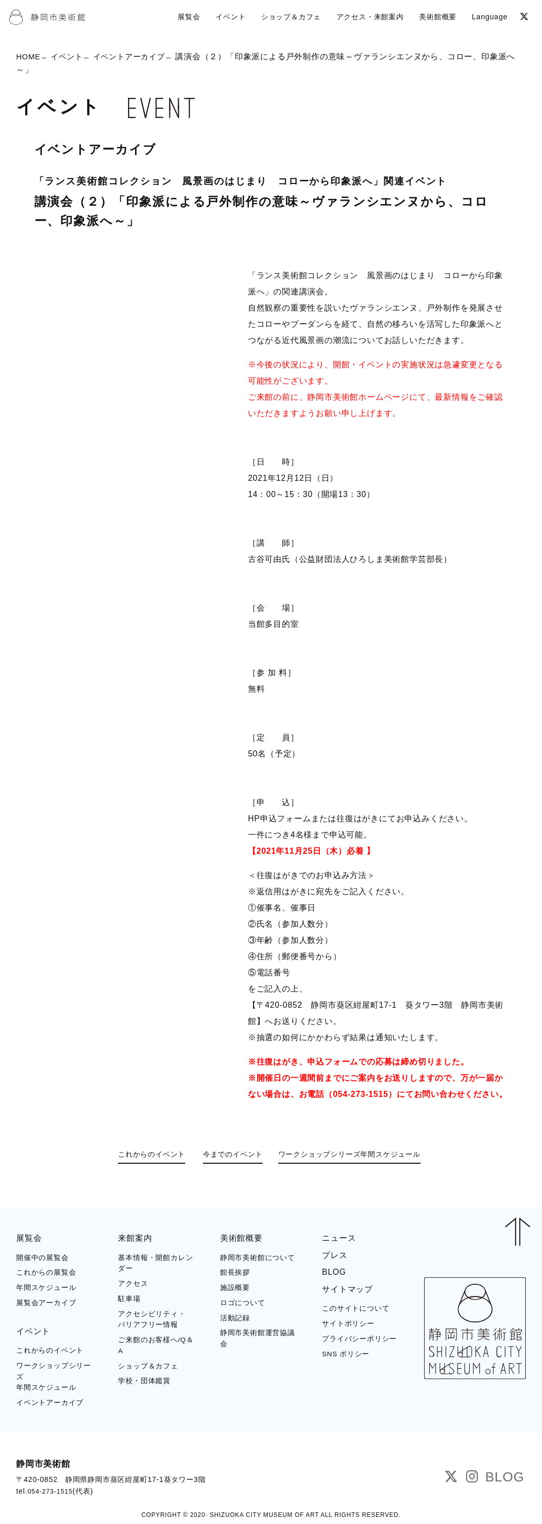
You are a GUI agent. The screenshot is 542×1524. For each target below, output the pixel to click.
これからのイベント (137, 1155)
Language (488, 16)
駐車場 (129, 1298)
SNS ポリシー (345, 1353)
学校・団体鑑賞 (144, 1380)
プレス (334, 1254)
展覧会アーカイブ (46, 1302)
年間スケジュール (46, 1286)
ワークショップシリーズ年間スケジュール (362, 1155)
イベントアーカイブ (135, 57)
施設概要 (235, 1286)
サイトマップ (347, 1288)
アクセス (133, 1282)
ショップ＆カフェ (148, 1365)
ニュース (339, 1237)
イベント (70, 57)
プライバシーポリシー (359, 1338)
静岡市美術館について (257, 1257)
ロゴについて (242, 1302)
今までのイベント (228, 1155)
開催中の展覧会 (42, 1257)
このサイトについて (355, 1307)
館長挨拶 (235, 1271)
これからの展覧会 (46, 1271)
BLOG (334, 1271)
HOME (29, 57)
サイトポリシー (348, 1322)
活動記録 (235, 1317)
